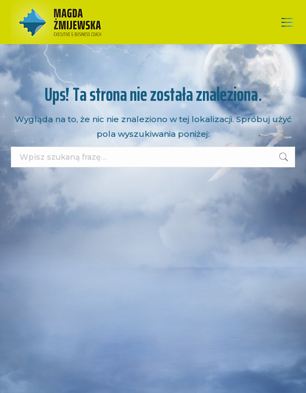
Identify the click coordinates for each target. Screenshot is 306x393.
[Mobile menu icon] (287, 22)
